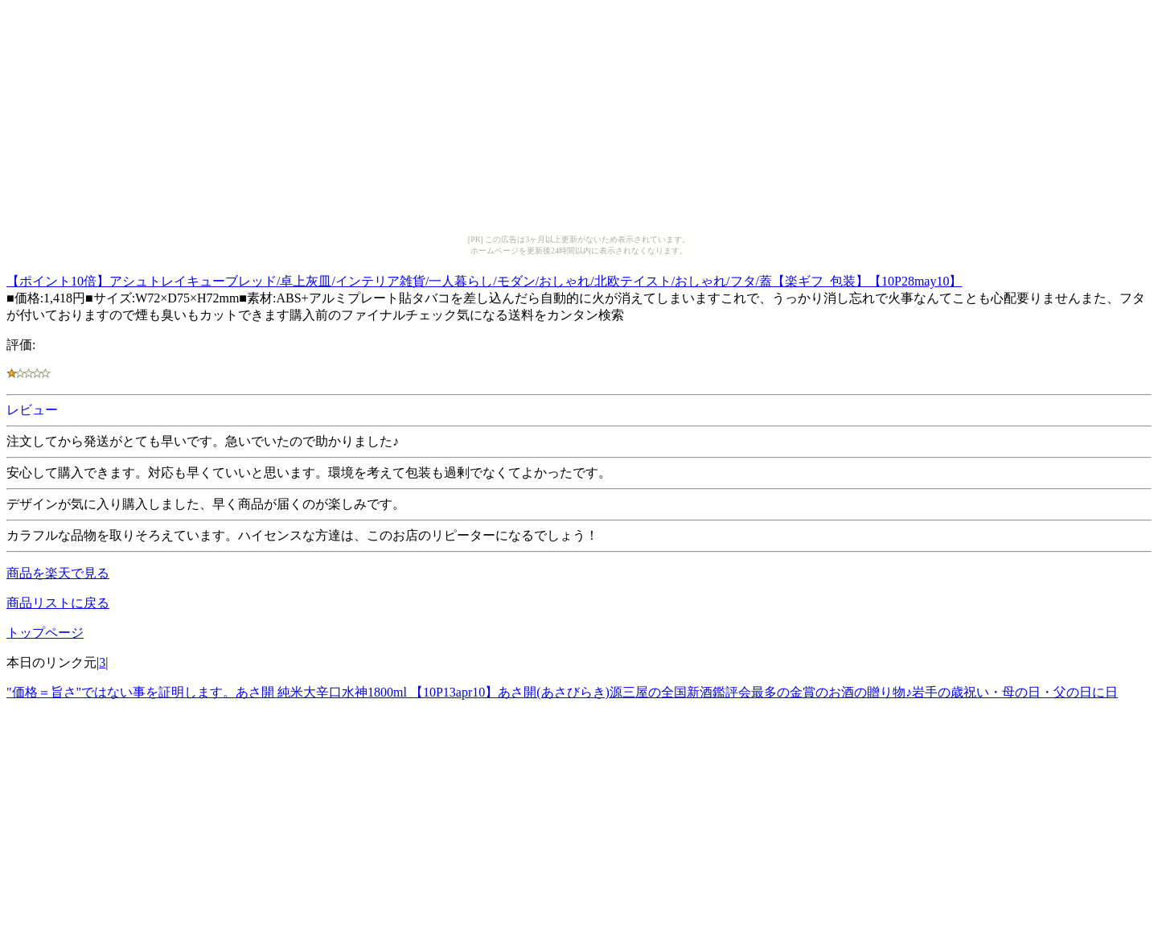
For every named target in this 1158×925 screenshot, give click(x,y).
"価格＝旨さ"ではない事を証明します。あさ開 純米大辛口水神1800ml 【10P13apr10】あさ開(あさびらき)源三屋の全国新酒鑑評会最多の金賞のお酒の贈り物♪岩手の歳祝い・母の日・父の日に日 (562, 692)
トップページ (45, 632)
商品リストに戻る (57, 603)
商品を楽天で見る (57, 573)
